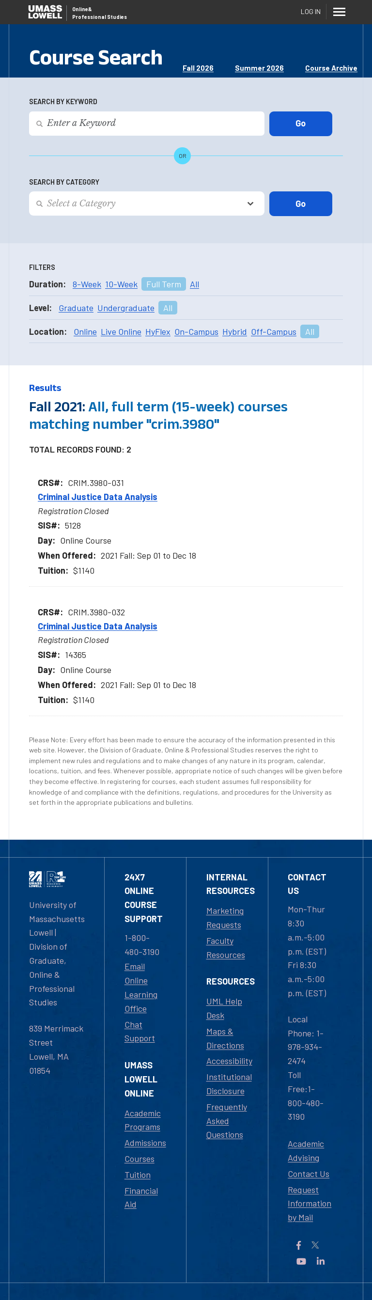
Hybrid (234, 331)
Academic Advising (306, 1150)
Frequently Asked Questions (226, 1120)
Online (85, 331)
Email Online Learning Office (140, 987)
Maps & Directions (225, 1038)
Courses (139, 1158)
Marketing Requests (225, 917)
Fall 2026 (198, 67)
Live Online (121, 331)
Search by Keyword (63, 101)
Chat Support (139, 1031)
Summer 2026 (259, 67)
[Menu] (339, 11)
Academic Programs (142, 1120)
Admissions (145, 1142)
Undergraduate (126, 307)
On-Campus (196, 331)
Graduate (76, 307)
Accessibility (229, 1060)
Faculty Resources (225, 947)
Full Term (163, 284)
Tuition (137, 1174)
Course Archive (331, 67)
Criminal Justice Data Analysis (97, 496)
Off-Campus (273, 331)
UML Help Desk (224, 1008)
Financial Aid (141, 1197)
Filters (42, 267)
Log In (311, 11)
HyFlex (157, 331)
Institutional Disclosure (229, 1083)
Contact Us (308, 1173)
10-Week (121, 284)
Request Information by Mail (309, 1203)
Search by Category (64, 182)
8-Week (87, 284)
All (194, 284)
